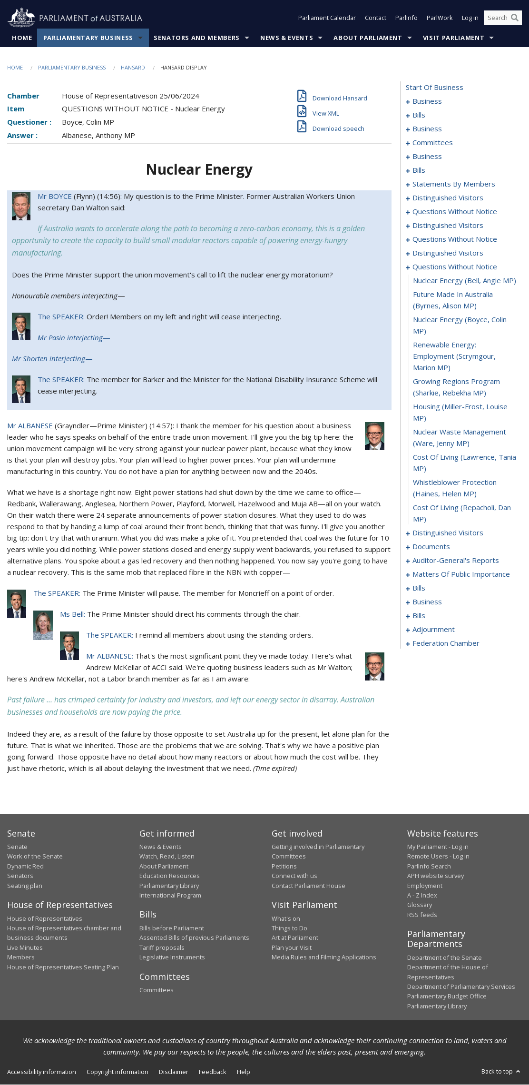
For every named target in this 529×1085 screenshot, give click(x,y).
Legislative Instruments (172, 957)
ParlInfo (406, 18)
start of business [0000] (434, 87)
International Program (170, 895)
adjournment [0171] (433, 629)
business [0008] (427, 129)
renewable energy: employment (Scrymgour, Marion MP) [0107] (454, 356)
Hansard (133, 67)
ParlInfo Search (429, 866)
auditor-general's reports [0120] (455, 560)
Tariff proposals (162, 947)
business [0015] (427, 156)
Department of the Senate (444, 957)
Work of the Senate (35, 856)
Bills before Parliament (171, 928)
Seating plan (24, 885)
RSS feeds (422, 914)
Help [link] (243, 1072)
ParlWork (440, 18)
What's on (286, 918)
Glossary (419, 905)
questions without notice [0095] (454, 239)
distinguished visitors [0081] (447, 198)
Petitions (284, 866)
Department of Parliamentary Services (461, 986)
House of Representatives (44, 918)
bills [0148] (418, 616)
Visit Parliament (453, 37)
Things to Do (289, 928)
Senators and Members (197, 37)
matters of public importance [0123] (461, 574)
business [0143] (427, 602)
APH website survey (435, 876)
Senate (17, 847)
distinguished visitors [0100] (447, 253)
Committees (156, 990)
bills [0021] (418, 170)
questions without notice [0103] (454, 267)
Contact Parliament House (308, 885)
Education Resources (169, 876)
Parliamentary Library (169, 885)
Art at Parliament (295, 938)
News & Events (286, 37)
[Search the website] (503, 18)
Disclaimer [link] (173, 1072)
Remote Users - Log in (438, 856)
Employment (424, 885)
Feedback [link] (212, 1072)
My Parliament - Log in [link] (438, 847)
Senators (20, 876)
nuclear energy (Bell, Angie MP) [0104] (464, 281)
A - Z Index (422, 895)
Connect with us (294, 876)
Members (21, 957)
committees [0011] (432, 143)
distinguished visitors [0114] (447, 533)
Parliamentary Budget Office (447, 996)
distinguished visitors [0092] (447, 225)
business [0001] (427, 101)
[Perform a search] (515, 18)
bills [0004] (418, 115)
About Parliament (367, 37)
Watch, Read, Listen (167, 856)
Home (22, 37)
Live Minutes (25, 947)
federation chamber (446, 643)
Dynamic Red (25, 866)
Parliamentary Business (88, 37)
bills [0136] (418, 588)
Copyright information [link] (117, 1072)
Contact (375, 18)
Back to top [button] (501, 1071)
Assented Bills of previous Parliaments (194, 938)
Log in (470, 18)
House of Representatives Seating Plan (63, 967)
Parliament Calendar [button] (327, 18)
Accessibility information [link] (41, 1072)
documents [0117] (431, 547)
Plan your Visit (292, 947)
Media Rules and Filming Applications (324, 957)
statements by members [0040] (453, 184)
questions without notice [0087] (454, 212)
